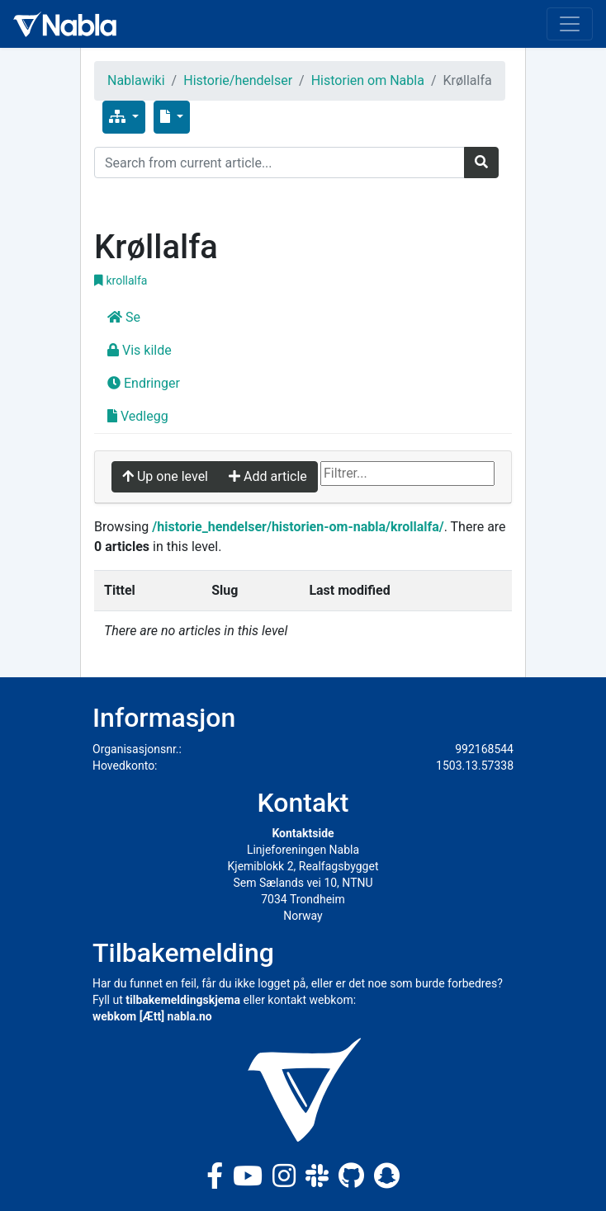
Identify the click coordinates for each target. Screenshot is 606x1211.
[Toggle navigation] (570, 23)
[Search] (279, 162)
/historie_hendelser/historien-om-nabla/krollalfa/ (297, 527)
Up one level (165, 476)
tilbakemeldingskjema (182, 999)
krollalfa (120, 280)
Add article (268, 476)
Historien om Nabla (367, 80)
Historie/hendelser (237, 80)
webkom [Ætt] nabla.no (152, 1016)
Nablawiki (136, 80)
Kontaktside (303, 833)
